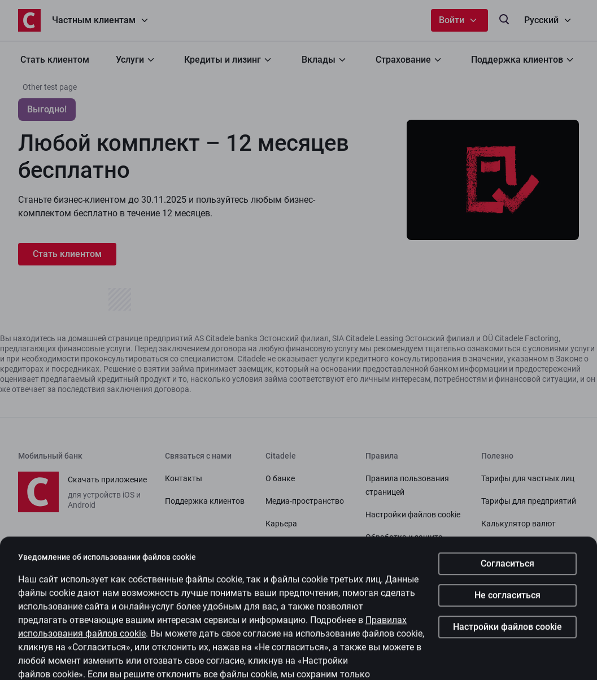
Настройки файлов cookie (507, 639)
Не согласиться (507, 608)
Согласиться (507, 576)
